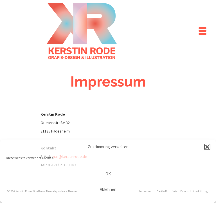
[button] (207, 147)
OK (108, 173)
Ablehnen (108, 189)
